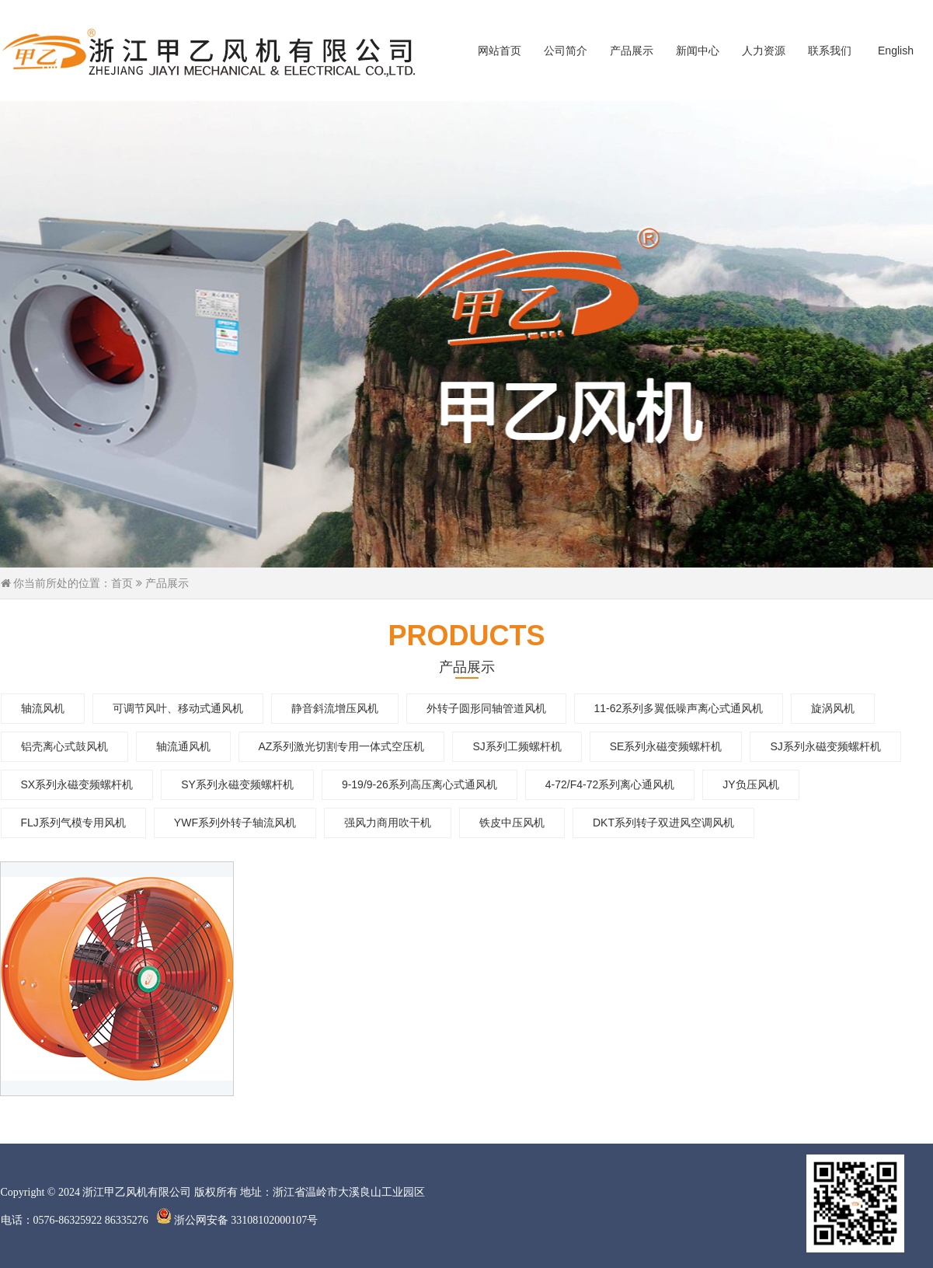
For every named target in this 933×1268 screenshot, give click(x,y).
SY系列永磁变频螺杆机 (237, 784)
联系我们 (829, 50)
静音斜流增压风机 (334, 708)
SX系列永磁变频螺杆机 (77, 784)
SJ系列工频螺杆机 (516, 746)
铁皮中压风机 (512, 822)
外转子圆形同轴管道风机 (486, 708)
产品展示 (631, 50)
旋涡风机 (833, 708)
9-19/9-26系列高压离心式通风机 (419, 784)
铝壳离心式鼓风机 (64, 746)
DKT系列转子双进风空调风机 (663, 822)
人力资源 (763, 50)
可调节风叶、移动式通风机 (178, 708)
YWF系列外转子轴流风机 (235, 822)
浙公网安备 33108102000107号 (237, 1220)
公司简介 (565, 50)
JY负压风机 (750, 784)
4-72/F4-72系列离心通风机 (609, 784)
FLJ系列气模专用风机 (73, 822)
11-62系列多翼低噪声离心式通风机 (679, 708)
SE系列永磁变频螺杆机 (666, 746)
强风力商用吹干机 (387, 822)
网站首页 (499, 50)
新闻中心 (697, 50)
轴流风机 (42, 708)
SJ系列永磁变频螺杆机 (825, 746)
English (896, 50)
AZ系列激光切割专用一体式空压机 (342, 746)
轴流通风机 (183, 746)
